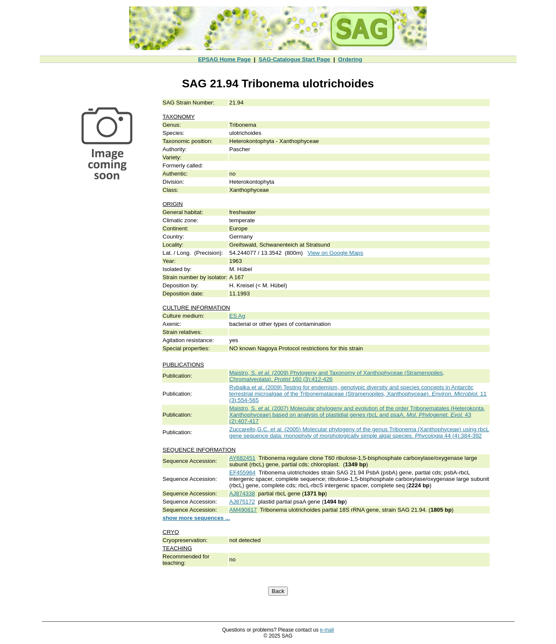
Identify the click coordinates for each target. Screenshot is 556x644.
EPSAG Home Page (224, 59)
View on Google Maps (335, 253)
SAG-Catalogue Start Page (294, 59)
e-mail (327, 630)
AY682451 (242, 458)
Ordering (350, 59)
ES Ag (237, 316)
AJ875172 (242, 501)
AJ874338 (242, 493)
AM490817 (243, 510)
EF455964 (242, 472)
